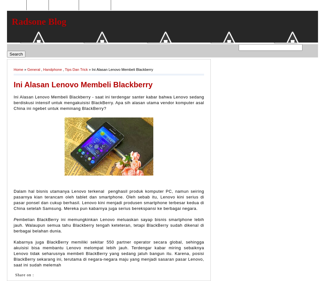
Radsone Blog (39, 22)
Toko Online (64, 5)
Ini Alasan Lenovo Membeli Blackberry (83, 84)
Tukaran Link (95, 5)
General (33, 69)
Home (17, 5)
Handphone (52, 69)
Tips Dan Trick (76, 69)
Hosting (37, 5)
